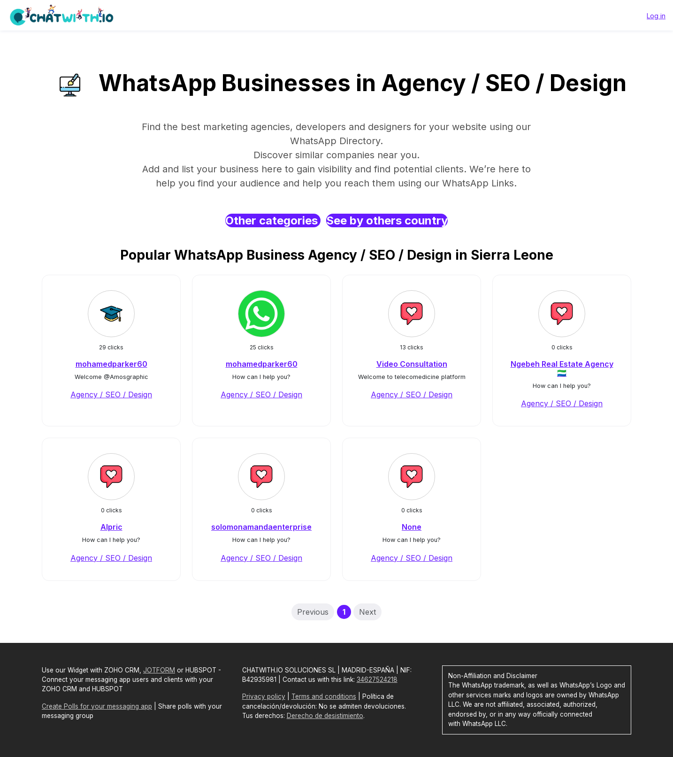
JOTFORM (159, 670)
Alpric (111, 527)
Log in (656, 16)
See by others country (387, 220)
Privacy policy (263, 696)
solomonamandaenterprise (261, 527)
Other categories (273, 220)
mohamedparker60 (111, 364)
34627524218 (377, 679)
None (411, 527)
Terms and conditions (323, 696)
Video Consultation (411, 364)
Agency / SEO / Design (111, 394)
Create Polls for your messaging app (97, 706)
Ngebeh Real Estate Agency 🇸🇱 (562, 368)
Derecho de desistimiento (325, 715)
